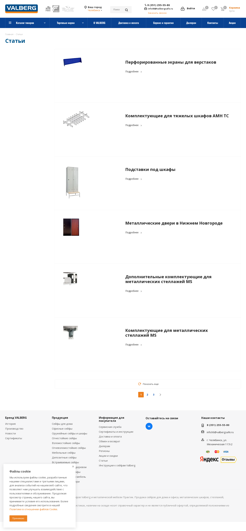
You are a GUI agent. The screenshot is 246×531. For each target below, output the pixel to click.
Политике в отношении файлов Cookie (33, 509)
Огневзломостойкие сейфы (69, 447)
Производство (14, 428)
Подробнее (134, 71)
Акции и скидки (108, 455)
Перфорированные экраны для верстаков (170, 62)
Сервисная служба (110, 427)
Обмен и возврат (109, 441)
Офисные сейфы (62, 428)
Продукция (60, 418)
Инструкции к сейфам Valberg (117, 465)
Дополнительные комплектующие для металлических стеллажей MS (168, 279)
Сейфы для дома (62, 423)
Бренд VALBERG (16, 418)
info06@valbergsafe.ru (160, 8)
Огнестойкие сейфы (64, 438)
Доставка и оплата (110, 436)
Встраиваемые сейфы (65, 462)
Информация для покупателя (111, 419)
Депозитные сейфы (64, 457)
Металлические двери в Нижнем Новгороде (174, 223)
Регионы (104, 451)
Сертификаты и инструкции (116, 431)
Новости (10, 433)
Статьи (103, 460)
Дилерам (104, 446)
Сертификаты (13, 438)
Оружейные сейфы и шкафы (69, 433)
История (10, 423)
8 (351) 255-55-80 (158, 5)
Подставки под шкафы (150, 169)
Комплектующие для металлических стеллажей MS (166, 332)
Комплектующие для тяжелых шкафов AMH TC (177, 115)
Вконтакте (149, 426)
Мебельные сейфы (63, 452)
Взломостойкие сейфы (66, 443)
